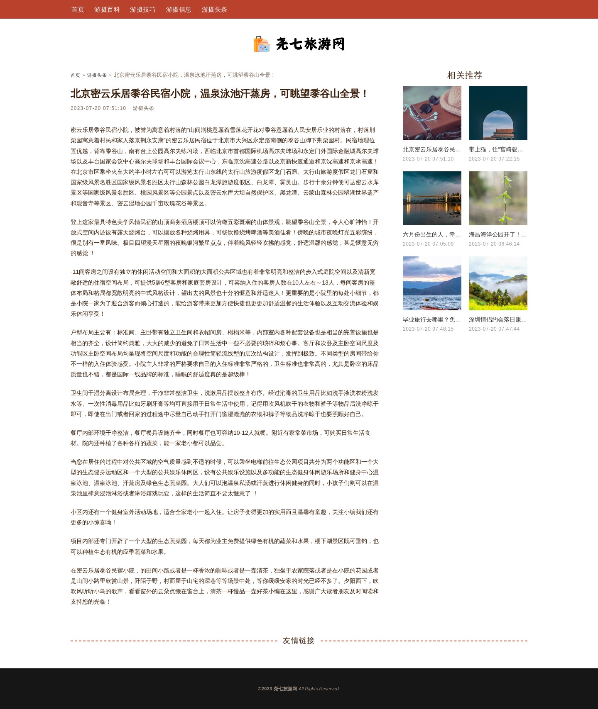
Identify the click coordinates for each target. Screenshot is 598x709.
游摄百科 (107, 9)
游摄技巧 (143, 9)
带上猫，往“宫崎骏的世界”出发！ (498, 149)
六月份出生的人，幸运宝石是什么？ (432, 234)
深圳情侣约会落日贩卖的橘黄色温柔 (498, 319)
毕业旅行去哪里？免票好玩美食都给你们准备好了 (432, 319)
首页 (77, 9)
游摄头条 (215, 9)
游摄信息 (179, 9)
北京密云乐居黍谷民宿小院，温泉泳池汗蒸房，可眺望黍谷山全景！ (432, 149)
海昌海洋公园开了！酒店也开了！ (498, 234)
